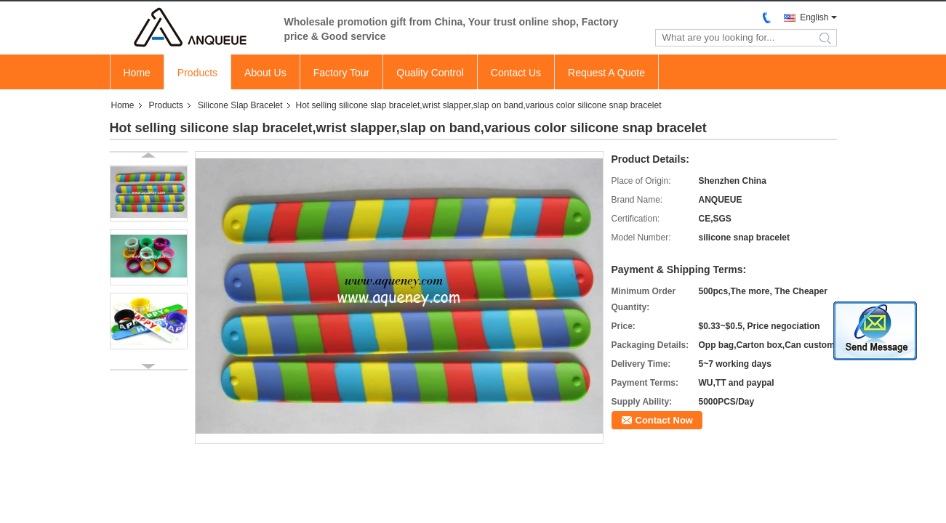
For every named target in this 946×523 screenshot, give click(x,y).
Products (197, 72)
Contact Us (516, 72)
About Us (265, 72)
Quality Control (430, 72)
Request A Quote (606, 72)
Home (137, 72)
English (814, 17)
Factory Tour (341, 72)
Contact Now (664, 420)
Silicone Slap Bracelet (240, 105)
